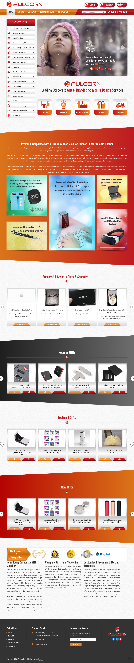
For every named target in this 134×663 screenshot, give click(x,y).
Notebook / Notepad (19, 62)
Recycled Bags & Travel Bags (22, 57)
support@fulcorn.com (41, 645)
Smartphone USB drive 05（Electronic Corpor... (82, 386)
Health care (16, 101)
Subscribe (76, 645)
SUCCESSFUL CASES (47, 13)
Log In (93, 5)
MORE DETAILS (21, 324)
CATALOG (20, 13)
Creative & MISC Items (20, 72)
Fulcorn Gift (21, 659)
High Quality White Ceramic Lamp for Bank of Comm (112, 311)
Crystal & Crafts (18, 96)
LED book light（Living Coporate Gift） (112, 451)
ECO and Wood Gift (19, 52)
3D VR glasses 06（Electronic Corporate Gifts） (21, 452)
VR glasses (16, 67)
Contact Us (11, 647)
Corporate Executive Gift (21, 28)
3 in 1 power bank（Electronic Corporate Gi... (21, 386)
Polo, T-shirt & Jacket (19, 91)
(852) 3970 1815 (119, 12)
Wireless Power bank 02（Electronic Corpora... (52, 386)
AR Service (16, 115)
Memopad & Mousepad (20, 106)
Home (10, 633)
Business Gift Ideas (19, 33)
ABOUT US (32, 13)
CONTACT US (63, 13)
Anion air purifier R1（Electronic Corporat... (82, 451)
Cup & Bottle (17, 86)
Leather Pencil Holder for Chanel (52, 310)
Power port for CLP (82, 310)
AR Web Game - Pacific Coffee (21, 310)
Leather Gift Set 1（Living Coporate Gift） (112, 386)
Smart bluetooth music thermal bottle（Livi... (112, 521)
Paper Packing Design (20, 110)
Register (109, 5)
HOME (10, 13)
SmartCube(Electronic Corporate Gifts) (52, 451)
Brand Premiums (18, 38)
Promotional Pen (18, 77)
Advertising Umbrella (19, 81)
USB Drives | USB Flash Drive (22, 47)
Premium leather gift (19, 43)
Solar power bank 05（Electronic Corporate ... (82, 521)
